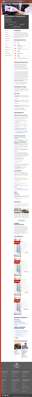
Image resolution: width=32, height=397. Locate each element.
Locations (7, 44)
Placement (7, 40)
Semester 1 (21, 96)
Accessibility (23, 381)
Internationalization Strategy (25, 388)
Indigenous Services (4, 390)
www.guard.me (17, 168)
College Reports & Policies (25, 387)
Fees (6, 42)
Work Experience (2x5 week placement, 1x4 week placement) (21, 109)
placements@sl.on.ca (19, 188)
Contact (6, 51)
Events (2, 388)
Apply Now (11, 24)
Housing (3, 389)
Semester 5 (21, 105)
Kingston (3, 381)
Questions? (22, 24)
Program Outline (8, 36)
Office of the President (25, 390)
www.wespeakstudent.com (19, 167)
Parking (2, 391)
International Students (21, 198)
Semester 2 (21, 98)
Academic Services (14, 381)
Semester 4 (21, 103)
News (23, 389)
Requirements (7, 38)
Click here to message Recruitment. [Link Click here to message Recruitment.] (19, 322)
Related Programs (8, 55)
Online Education (14, 388)
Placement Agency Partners (15, 390)
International (13, 387)
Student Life (3, 392)
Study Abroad (13, 391)
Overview (6, 30)
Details (6, 32)
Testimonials (7, 49)
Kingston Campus (21, 220)
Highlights (7, 34)
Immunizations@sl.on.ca (23, 149)
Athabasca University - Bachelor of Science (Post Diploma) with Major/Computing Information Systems (21, 332)
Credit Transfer (7, 53)
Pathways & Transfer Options (15, 389)
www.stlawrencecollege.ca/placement (22, 189)
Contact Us (3, 387)
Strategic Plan (24, 391)
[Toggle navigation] (30, 2)
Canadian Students (21, 196)
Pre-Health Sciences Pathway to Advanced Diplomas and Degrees (24, 352)
